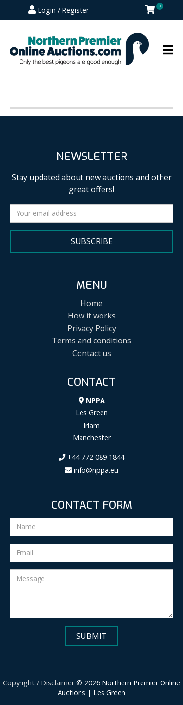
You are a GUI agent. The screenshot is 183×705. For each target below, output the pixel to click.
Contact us (91, 353)
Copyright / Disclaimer (38, 682)
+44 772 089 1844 (91, 457)
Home (91, 303)
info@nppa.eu (91, 470)
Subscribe (92, 241)
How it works (92, 315)
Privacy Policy (91, 328)
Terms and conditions (91, 340)
